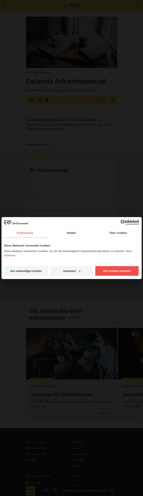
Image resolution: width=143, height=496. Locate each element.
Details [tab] (71, 232)
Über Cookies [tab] (118, 232)
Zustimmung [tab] (25, 232)
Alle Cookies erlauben (117, 270)
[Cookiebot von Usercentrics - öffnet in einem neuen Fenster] (123, 222)
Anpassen (71, 270)
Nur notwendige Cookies (26, 270)
